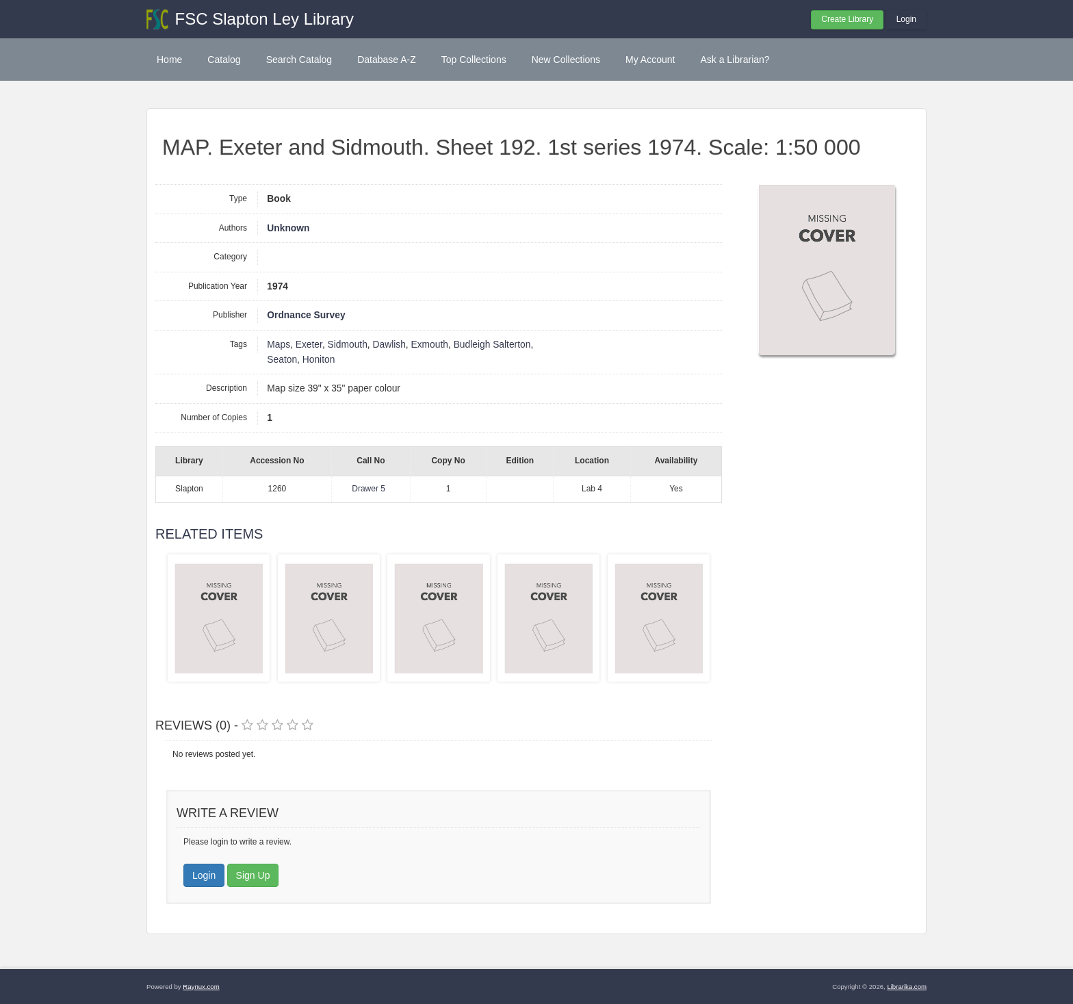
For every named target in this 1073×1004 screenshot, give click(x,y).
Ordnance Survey (306, 315)
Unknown (288, 228)
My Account (650, 59)
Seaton (282, 360)
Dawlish (389, 344)
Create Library (847, 19)
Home (169, 59)
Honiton (318, 360)
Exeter (309, 344)
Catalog (223, 59)
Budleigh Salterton (492, 344)
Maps (278, 344)
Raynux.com (201, 986)
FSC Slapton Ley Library (264, 19)
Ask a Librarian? (734, 59)
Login (906, 19)
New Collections (566, 59)
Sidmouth (347, 344)
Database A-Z (386, 59)
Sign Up (253, 875)
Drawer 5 (368, 488)
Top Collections (473, 59)
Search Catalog (299, 59)
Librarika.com (907, 986)
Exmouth (429, 344)
